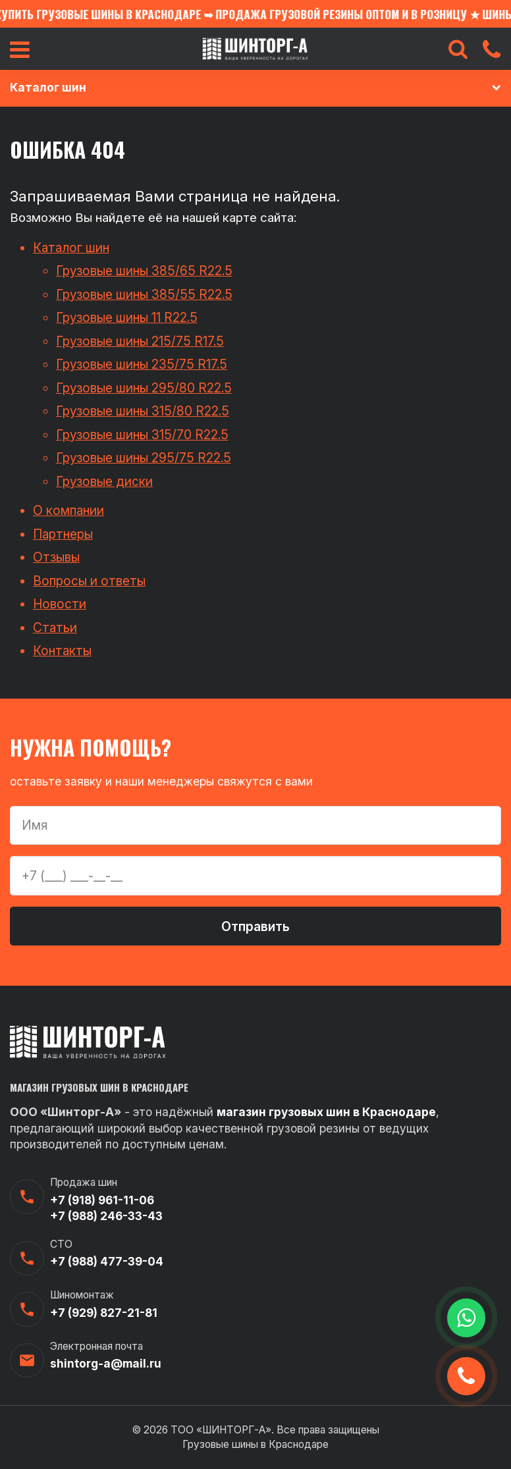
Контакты (62, 650)
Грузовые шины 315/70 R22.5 (142, 434)
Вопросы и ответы (89, 581)
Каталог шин (71, 247)
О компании (68, 510)
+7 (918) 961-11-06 (102, 1200)
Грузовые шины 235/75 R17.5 (141, 364)
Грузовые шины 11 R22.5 (127, 317)
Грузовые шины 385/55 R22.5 (144, 294)
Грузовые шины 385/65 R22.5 (144, 271)
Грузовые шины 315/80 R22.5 (142, 411)
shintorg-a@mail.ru (105, 1363)
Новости (59, 604)
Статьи (55, 627)
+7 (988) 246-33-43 (106, 1216)
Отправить (255, 926)
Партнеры (63, 534)
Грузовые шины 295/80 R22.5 (144, 388)
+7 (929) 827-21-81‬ (103, 1313)
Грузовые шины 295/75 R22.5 (143, 458)
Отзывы (56, 557)
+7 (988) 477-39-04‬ (106, 1261)
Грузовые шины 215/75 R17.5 (140, 341)
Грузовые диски (104, 481)
